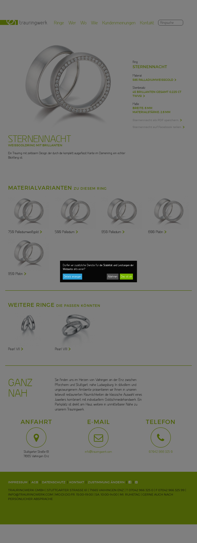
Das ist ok (126, 276)
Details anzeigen (72, 276)
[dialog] (98, 271)
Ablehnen (112, 276)
